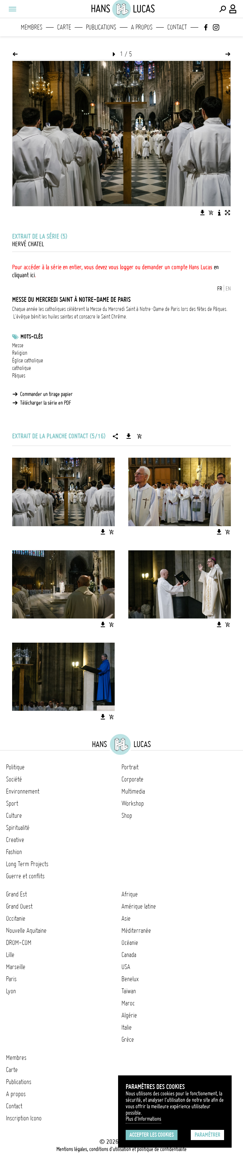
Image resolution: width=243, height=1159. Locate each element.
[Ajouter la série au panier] (139, 436)
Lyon (11, 991)
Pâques (18, 375)
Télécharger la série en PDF (45, 402)
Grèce (128, 1039)
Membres (31, 27)
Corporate (132, 779)
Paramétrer (207, 1134)
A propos (142, 27)
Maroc (128, 1003)
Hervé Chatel (28, 244)
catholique (21, 368)
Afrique (130, 894)
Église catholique (27, 360)
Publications (101, 27)
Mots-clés (31, 336)
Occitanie (15, 918)
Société (14, 779)
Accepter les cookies (151, 1134)
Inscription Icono (24, 1118)
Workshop (133, 803)
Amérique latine (139, 906)
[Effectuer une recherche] (222, 9)
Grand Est (16, 894)
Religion (19, 353)
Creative (15, 840)
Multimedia (133, 791)
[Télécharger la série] (128, 436)
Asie (126, 918)
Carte (64, 27)
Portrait (130, 767)
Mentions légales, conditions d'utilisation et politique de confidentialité (121, 1149)
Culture (14, 815)
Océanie (130, 942)
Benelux (130, 979)
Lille (10, 955)
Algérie (129, 1015)
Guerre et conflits (25, 876)
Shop (127, 815)
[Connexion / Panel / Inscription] (233, 9)
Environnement (22, 791)
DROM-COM (18, 942)
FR (219, 288)
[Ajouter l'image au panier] (210, 212)
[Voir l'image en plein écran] (227, 212)
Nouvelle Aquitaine (26, 930)
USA (126, 967)
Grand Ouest (19, 906)
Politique (15, 767)
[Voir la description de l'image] (219, 212)
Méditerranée (136, 930)
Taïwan (129, 991)
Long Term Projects (27, 864)
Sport (12, 803)
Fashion (14, 852)
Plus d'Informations (143, 1118)
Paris (11, 979)
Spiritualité (18, 827)
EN (228, 288)
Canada (129, 955)
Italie (127, 1027)
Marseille (15, 967)
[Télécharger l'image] (202, 212)
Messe (17, 345)
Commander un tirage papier (46, 394)
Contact (177, 27)
